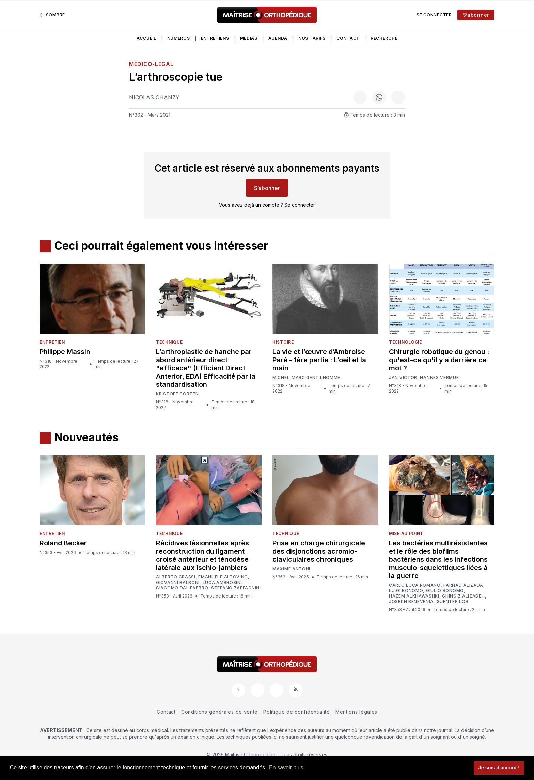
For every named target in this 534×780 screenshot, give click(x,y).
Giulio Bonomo (445, 590)
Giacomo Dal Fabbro (182, 588)
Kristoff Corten (177, 394)
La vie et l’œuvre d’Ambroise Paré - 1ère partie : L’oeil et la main (319, 360)
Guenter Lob (453, 601)
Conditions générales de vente (219, 712)
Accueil (146, 38)
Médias (248, 38)
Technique (169, 342)
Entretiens (215, 38)
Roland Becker (63, 543)
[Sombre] (52, 15)
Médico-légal (151, 64)
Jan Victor (403, 377)
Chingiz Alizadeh (463, 596)
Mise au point (406, 533)
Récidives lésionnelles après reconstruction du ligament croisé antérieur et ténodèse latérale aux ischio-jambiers (202, 555)
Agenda (277, 38)
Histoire (283, 342)
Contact (348, 38)
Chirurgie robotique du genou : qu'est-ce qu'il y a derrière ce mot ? (439, 360)
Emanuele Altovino (223, 577)
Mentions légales (356, 712)
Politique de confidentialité (296, 712)
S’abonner (476, 15)
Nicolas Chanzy (154, 97)
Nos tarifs (312, 38)
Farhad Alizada (463, 585)
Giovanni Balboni (178, 582)
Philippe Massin (65, 352)
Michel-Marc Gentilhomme (306, 377)
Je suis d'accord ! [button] (499, 767)
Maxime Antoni (291, 569)
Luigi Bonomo (406, 590)
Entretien (52, 342)
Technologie (405, 342)
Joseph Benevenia (411, 601)
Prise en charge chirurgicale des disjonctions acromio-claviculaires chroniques (318, 551)
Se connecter (434, 14)
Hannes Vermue (439, 377)
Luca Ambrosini (222, 582)
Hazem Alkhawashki (414, 596)
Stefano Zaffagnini (236, 588)
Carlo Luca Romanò (415, 585)
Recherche (384, 38)
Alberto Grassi (175, 577)
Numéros (178, 38)
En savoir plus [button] (286, 767)
